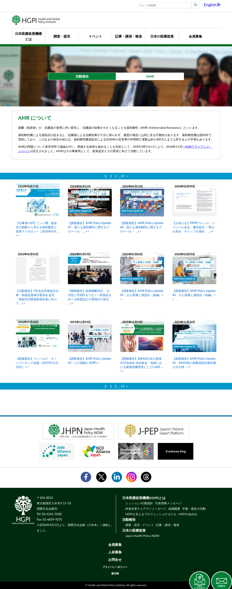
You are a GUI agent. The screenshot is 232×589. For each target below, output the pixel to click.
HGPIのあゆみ (187, 514)
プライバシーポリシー (114, 567)
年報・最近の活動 (194, 508)
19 (123, 176)
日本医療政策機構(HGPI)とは (144, 498)
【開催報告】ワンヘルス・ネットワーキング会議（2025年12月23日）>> (37, 363)
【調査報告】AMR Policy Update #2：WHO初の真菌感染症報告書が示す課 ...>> (194, 363)
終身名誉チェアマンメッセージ (145, 508)
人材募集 (115, 552)
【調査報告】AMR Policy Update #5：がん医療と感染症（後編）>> (141, 295)
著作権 (115, 573)
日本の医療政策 (162, 36)
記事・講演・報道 (128, 36)
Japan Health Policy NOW (142, 535)
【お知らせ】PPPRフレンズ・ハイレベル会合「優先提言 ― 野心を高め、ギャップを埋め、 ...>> (193, 227)
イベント (95, 36)
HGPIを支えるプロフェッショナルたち (150, 514)
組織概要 (174, 508)
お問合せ (115, 559)
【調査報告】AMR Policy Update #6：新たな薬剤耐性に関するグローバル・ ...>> (141, 227)
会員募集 (195, 36)
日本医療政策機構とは (28, 36)
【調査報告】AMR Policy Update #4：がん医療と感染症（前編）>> (194, 295)
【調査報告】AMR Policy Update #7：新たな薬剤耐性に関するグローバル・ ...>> (89, 227)
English (212, 4)
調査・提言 (62, 36)
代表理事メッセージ (168, 503)
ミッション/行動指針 (139, 503)
